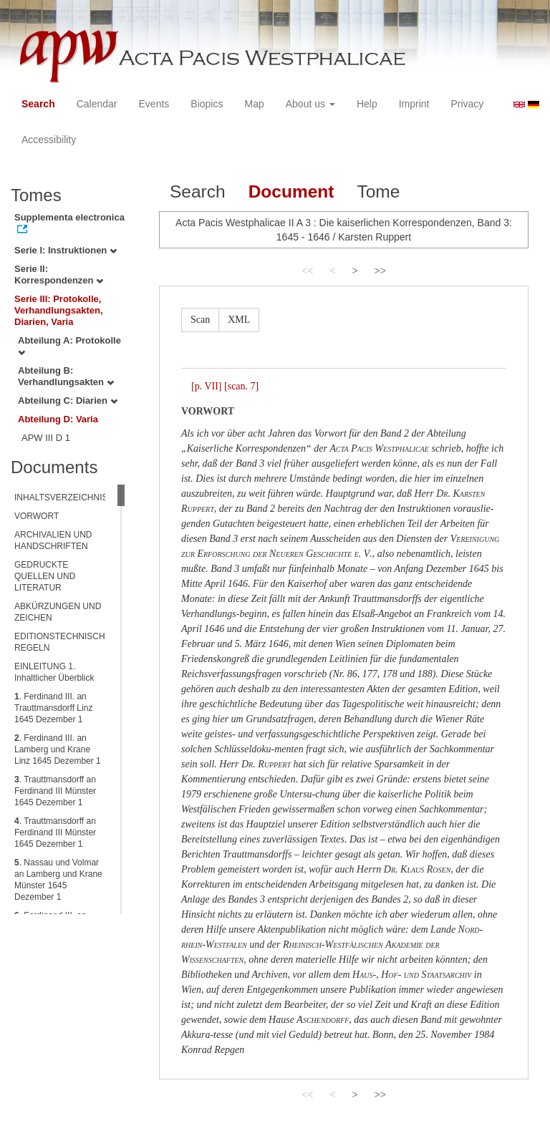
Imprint (414, 104)
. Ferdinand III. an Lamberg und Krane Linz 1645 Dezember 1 (57, 749)
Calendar (97, 104)
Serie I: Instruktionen (65, 250)
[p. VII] (206, 386)
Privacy (466, 104)
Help (367, 104)
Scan (200, 319)
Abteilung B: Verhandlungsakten (66, 376)
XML (239, 319)
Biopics (206, 104)
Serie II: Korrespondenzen (58, 274)
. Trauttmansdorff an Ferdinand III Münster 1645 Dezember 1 (55, 790)
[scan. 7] (241, 386)
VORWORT (36, 516)
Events (154, 104)
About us (310, 104)
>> (380, 270)
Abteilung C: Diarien (67, 400)
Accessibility (48, 139)
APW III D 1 (45, 437)
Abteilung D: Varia (58, 419)
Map (254, 104)
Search (38, 104)
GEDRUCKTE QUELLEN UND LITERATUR (44, 576)
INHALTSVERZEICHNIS (60, 497)
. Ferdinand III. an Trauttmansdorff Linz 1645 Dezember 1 (53, 707)
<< (307, 270)
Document (291, 191)
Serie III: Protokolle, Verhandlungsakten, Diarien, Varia (58, 310)
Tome (378, 191)
